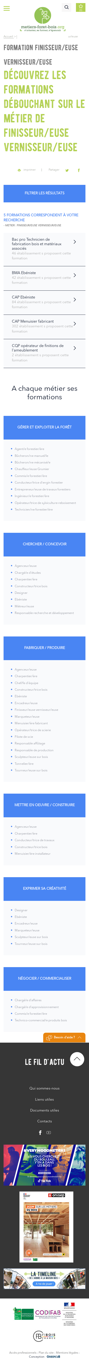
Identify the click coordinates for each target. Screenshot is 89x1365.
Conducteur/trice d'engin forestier (39, 482)
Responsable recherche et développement (44, 613)
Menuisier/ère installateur (33, 853)
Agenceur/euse (26, 566)
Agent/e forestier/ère (29, 449)
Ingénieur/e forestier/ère (32, 496)
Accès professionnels (22, 1353)
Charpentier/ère (26, 579)
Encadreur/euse (26, 703)
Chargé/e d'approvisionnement (37, 1007)
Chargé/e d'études (28, 572)
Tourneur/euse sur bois (31, 770)
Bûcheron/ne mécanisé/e (32, 462)
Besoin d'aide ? (64, 1038)
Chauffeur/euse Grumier (32, 469)
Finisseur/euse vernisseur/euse (36, 709)
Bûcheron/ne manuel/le (31, 456)
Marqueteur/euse (27, 716)
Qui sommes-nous (44, 1088)
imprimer (27, 170)
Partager (54, 170)
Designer (21, 593)
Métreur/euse (24, 606)
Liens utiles (44, 1100)
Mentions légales (67, 1353)
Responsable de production (34, 750)
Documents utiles (44, 1110)
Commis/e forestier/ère (31, 476)
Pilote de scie (24, 736)
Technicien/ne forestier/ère (34, 509)
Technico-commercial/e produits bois (41, 1020)
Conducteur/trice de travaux (34, 840)
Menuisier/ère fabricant (31, 723)
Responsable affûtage (30, 743)
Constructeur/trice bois (31, 586)
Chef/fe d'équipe (26, 683)
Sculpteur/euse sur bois (31, 757)
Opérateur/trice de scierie (33, 730)
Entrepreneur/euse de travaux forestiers (42, 489)
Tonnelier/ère (24, 763)
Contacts (44, 1121)
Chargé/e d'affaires (28, 1000)
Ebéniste (21, 599)
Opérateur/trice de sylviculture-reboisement (45, 503)
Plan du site (46, 1353)
